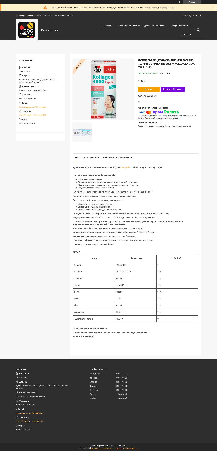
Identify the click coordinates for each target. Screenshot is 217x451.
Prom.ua (122, 446)
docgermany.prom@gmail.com (32, 107)
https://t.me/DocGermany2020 (32, 115)
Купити (148, 89)
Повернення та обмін (180, 26)
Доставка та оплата (154, 26)
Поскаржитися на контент (102, 448)
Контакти (186, 34)
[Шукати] (197, 30)
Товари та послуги (127, 26)
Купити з (173, 89)
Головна (108, 26)
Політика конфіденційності (126, 448)
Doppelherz (127, 167)
